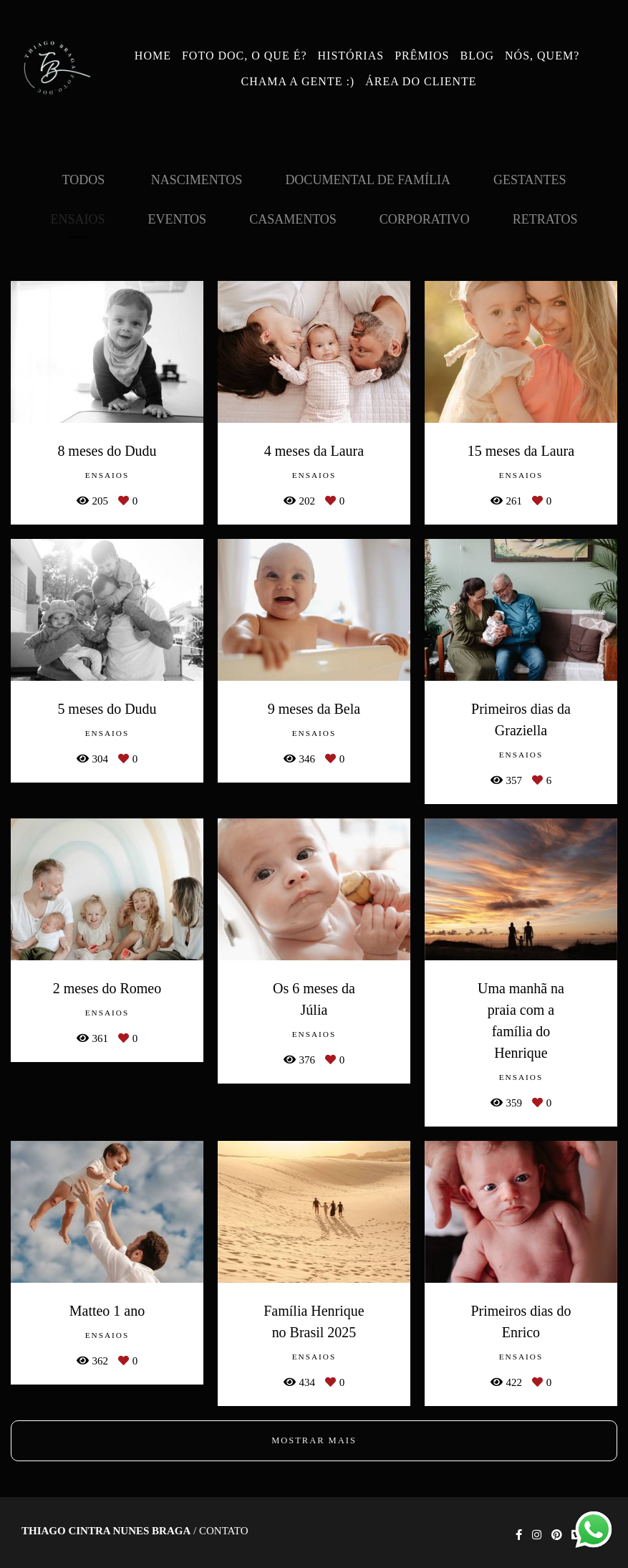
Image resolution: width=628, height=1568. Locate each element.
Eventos (177, 219)
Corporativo (425, 219)
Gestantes (529, 180)
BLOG (477, 55)
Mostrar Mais (314, 1440)
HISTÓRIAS (351, 55)
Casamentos (293, 219)
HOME (153, 55)
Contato (223, 1531)
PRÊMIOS (422, 55)
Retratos (545, 219)
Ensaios (77, 219)
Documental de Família (367, 180)
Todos (83, 180)
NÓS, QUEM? (542, 55)
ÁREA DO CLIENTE (420, 81)
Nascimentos (197, 180)
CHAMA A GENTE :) (298, 81)
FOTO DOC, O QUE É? (244, 55)
